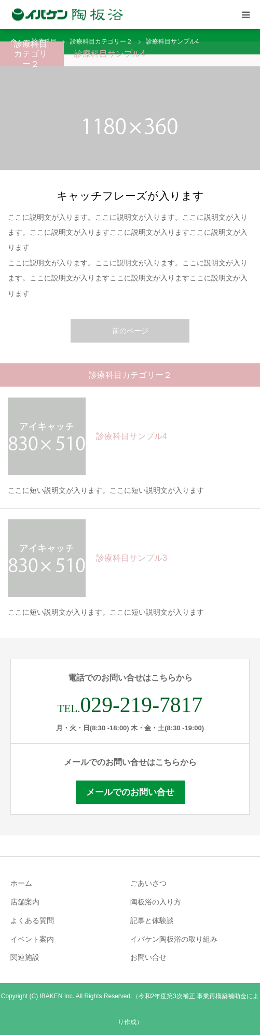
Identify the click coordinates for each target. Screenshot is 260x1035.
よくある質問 (32, 920)
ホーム (21, 883)
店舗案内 (24, 902)
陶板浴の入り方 (155, 902)
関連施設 (24, 957)
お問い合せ (148, 957)
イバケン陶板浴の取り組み (173, 939)
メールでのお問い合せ (130, 792)
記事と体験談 (152, 920)
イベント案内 (32, 939)
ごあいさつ (148, 883)
